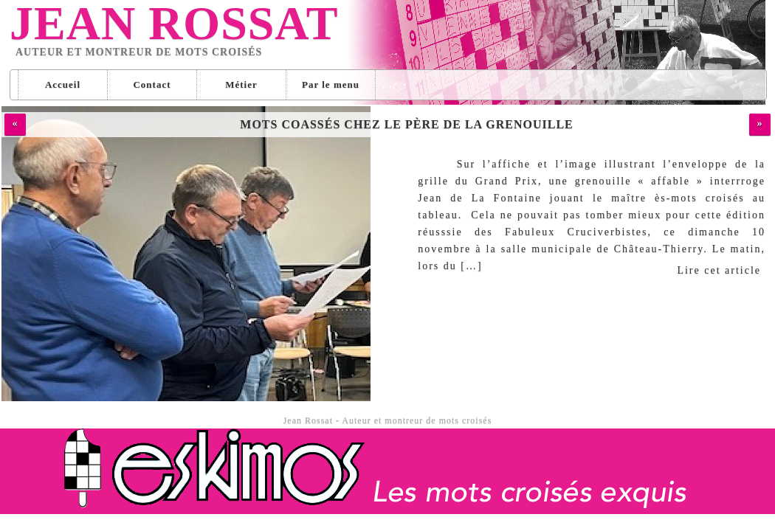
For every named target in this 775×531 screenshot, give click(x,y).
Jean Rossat (174, 23)
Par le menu (330, 84)
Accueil (62, 84)
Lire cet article (719, 270)
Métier (241, 84)
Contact (151, 84)
